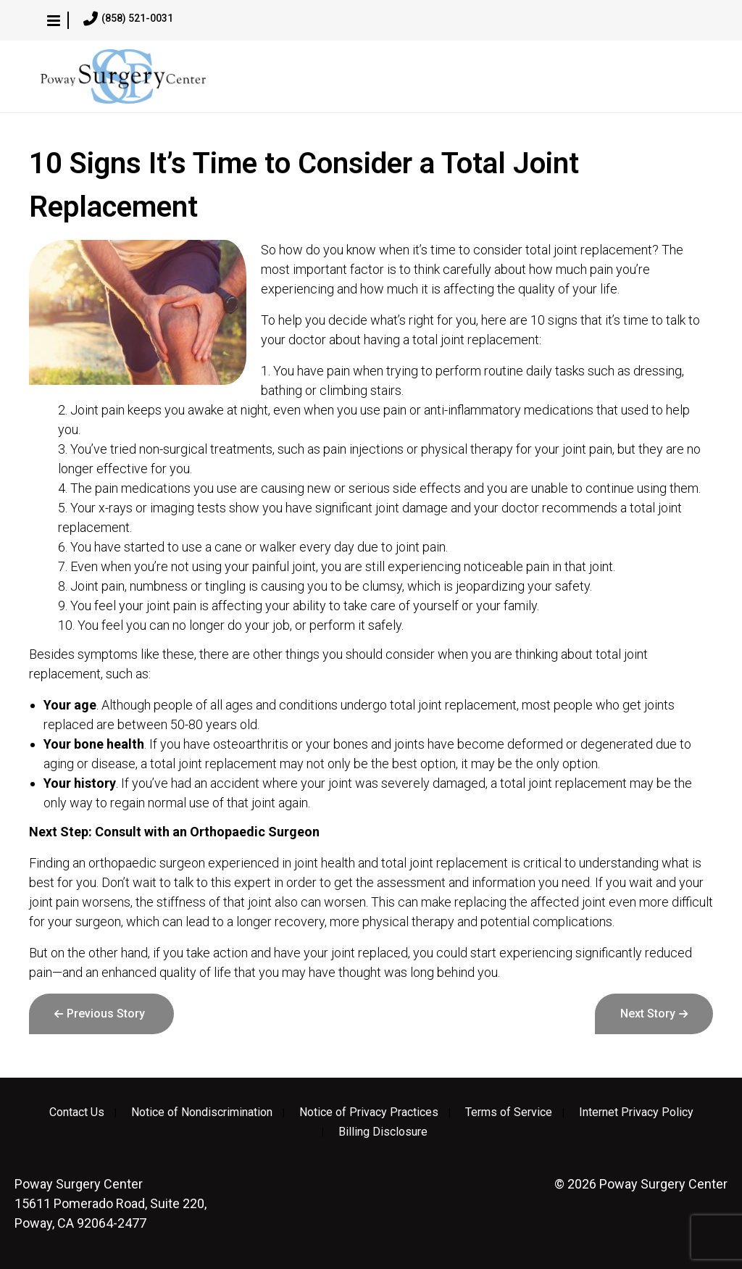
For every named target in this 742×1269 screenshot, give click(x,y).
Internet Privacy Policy (636, 1112)
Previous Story (106, 1013)
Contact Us (76, 1112)
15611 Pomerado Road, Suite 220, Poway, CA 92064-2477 (110, 1203)
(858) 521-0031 (128, 19)
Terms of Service (508, 1112)
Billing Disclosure (383, 1132)
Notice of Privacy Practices (368, 1112)
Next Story (647, 1013)
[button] (53, 20)
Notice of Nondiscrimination (201, 1112)
